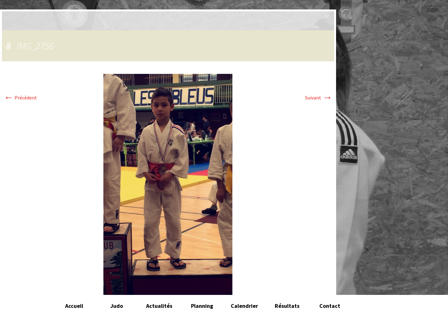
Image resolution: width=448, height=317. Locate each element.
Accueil (74, 305)
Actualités (159, 305)
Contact (329, 305)
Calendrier (244, 305)
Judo (116, 305)
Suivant (318, 97)
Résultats (287, 305)
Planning (202, 305)
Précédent (20, 97)
